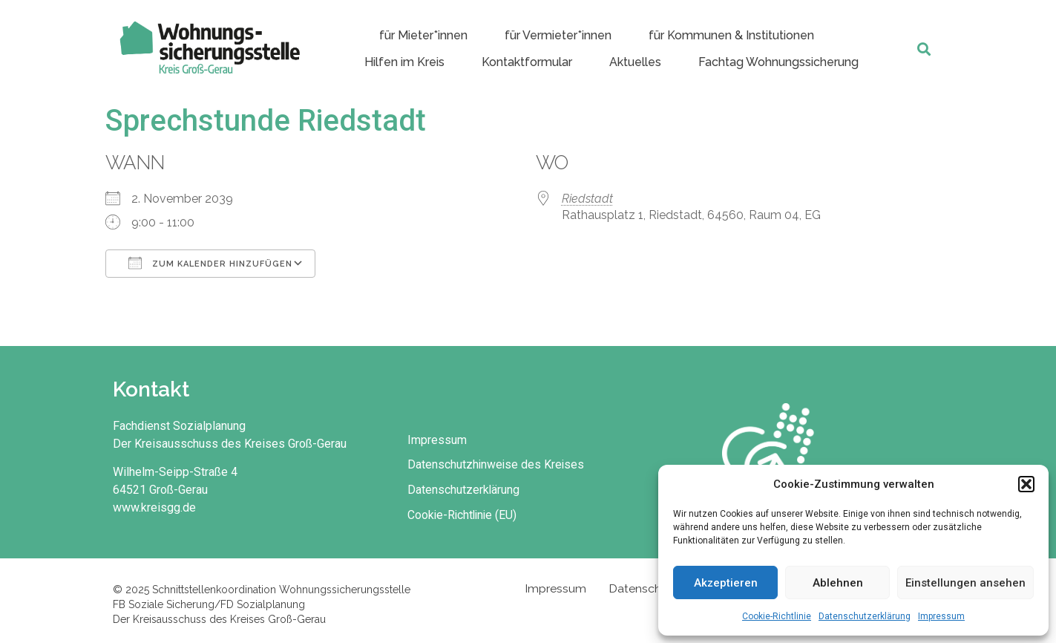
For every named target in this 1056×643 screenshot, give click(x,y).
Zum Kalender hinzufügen (210, 263)
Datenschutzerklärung (865, 616)
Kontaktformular (527, 62)
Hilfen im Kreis (404, 62)
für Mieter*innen (423, 35)
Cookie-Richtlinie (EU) (465, 514)
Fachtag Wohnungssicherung (778, 62)
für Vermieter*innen (558, 35)
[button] (1026, 484)
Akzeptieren (726, 583)
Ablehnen (838, 583)
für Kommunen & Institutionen (731, 35)
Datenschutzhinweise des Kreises (498, 464)
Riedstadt (587, 199)
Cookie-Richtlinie (776, 616)
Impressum (941, 616)
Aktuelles (635, 62)
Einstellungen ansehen (965, 583)
